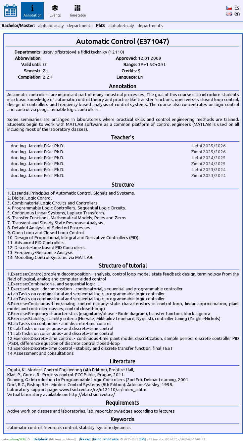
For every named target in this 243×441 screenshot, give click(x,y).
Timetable (77, 10)
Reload (85, 439)
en (237, 14)
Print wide (111, 439)
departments (80, 25)
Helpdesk (40, 439)
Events (55, 10)
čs (236, 8)
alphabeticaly (51, 25)
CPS (142, 439)
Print (97, 439)
